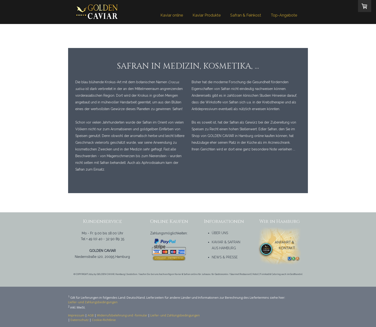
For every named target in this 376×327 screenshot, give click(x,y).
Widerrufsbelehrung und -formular (122, 315)
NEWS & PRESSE (225, 257)
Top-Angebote (284, 15)
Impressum (76, 315)
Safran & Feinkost (245, 15)
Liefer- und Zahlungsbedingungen (93, 302)
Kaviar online (171, 15)
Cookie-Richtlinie (104, 320)
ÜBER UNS (220, 233)
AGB (91, 315)
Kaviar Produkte (207, 15)
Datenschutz (79, 320)
